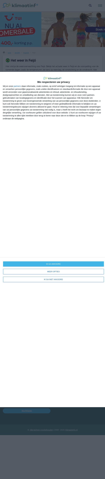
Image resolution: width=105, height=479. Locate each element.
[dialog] (52, 239)
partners (17, 86)
